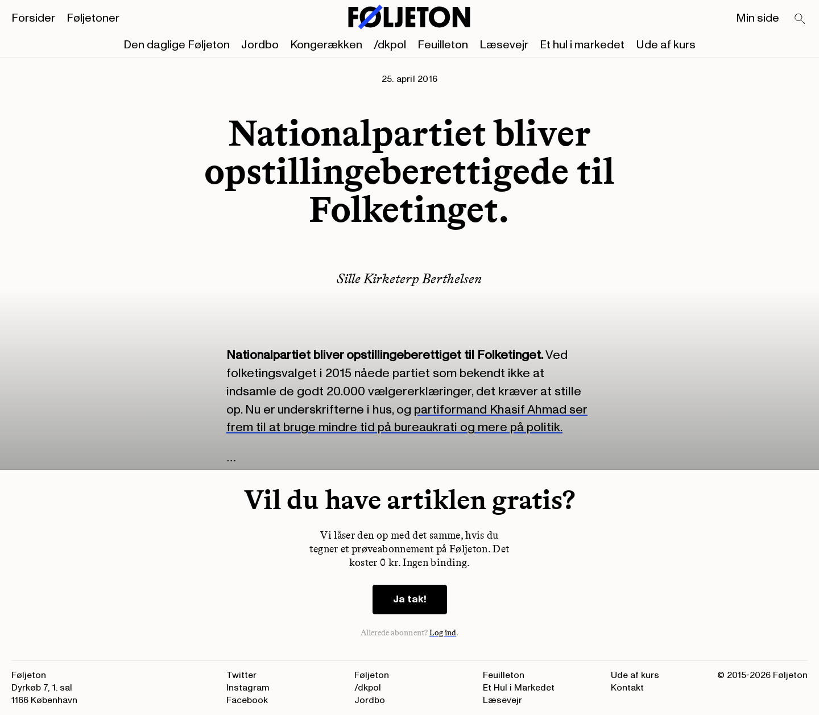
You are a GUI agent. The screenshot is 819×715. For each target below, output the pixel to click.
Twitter (241, 675)
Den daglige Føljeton (176, 45)
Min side (757, 18)
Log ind (443, 633)
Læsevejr (503, 45)
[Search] (800, 19)
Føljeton (371, 675)
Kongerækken (326, 45)
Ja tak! (410, 599)
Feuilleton (442, 45)
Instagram (248, 687)
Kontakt (627, 687)
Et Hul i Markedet (519, 687)
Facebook (247, 700)
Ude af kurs (666, 45)
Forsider (33, 18)
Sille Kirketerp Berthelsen (409, 278)
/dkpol (390, 45)
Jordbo (260, 45)
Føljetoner (93, 18)
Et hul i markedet (582, 45)
